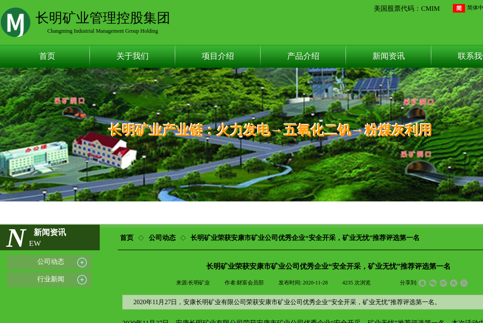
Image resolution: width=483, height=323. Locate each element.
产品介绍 (303, 56)
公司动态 (162, 237)
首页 (47, 56)
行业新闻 (50, 279)
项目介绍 (218, 56)
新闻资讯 (388, 56)
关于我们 (132, 56)
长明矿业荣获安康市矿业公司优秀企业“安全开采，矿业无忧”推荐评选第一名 (305, 237)
